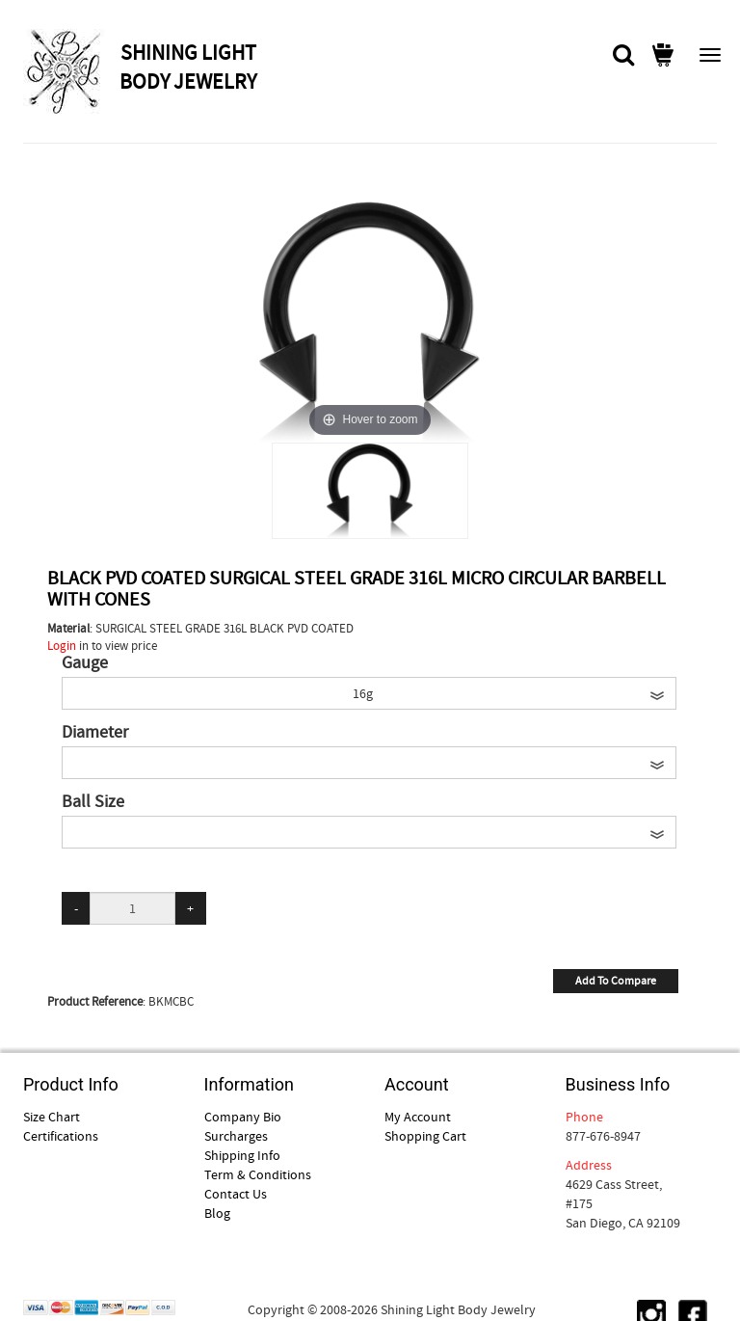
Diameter (95, 732)
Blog (217, 1213)
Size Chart (51, 1116)
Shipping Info (242, 1155)
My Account (417, 1116)
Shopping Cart (425, 1136)
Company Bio (242, 1116)
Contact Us (235, 1193)
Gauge (85, 663)
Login (61, 645)
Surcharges (236, 1136)
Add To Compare (615, 980)
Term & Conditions (257, 1174)
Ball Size (93, 802)
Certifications (60, 1136)
